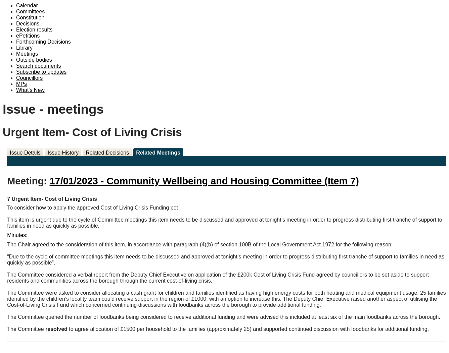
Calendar (27, 5)
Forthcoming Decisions (43, 42)
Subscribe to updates (41, 72)
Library (24, 48)
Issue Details (25, 153)
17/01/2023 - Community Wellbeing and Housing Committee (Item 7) (204, 181)
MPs (21, 84)
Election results (34, 30)
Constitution (30, 17)
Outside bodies (34, 60)
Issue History (63, 153)
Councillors (29, 78)
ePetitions (28, 36)
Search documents (38, 66)
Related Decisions (107, 153)
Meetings (27, 54)
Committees (30, 11)
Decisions (27, 23)
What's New (30, 90)
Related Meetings (158, 153)
